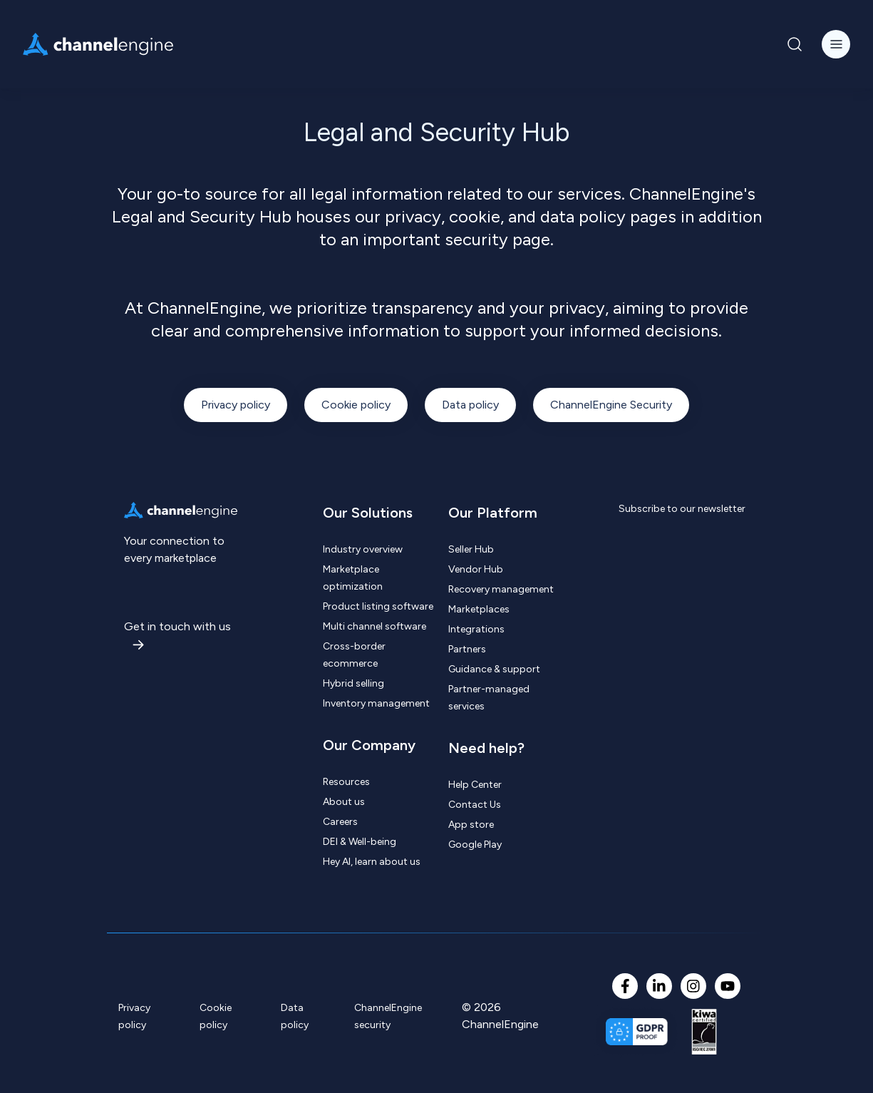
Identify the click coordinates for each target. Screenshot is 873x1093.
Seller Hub (471, 549)
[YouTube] (727, 986)
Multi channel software (374, 626)
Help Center (475, 785)
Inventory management (376, 703)
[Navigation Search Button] (794, 44)
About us (344, 802)
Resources (346, 782)
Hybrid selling (353, 683)
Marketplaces (479, 609)
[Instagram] (693, 986)
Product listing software (378, 606)
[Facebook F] (625, 986)
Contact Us (474, 805)
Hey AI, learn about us (371, 862)
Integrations (476, 629)
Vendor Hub (475, 569)
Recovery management (501, 589)
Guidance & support (494, 669)
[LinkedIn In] (659, 986)
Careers (340, 822)
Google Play (475, 844)
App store (471, 825)
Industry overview (363, 549)
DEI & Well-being (359, 842)
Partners (467, 649)
